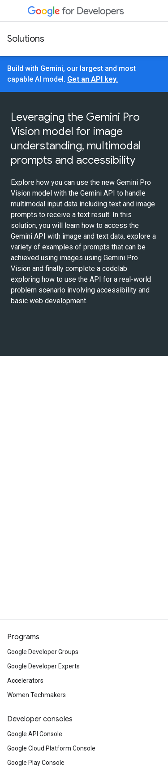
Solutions (25, 38)
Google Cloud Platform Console (51, 748)
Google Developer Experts (43, 666)
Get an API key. (92, 79)
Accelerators (25, 680)
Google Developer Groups (42, 651)
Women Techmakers (36, 694)
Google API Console (34, 733)
